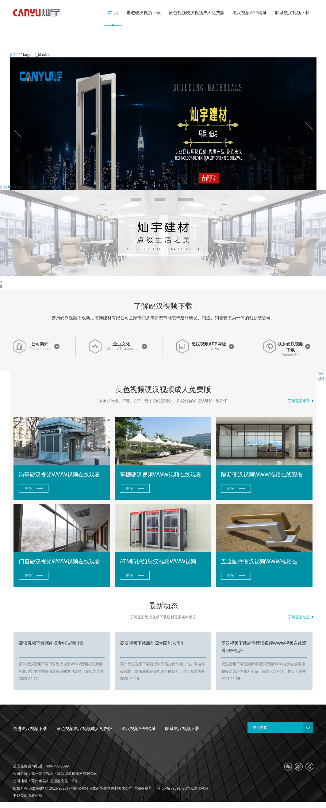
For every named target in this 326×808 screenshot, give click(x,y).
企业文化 (121, 343)
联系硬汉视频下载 (290, 346)
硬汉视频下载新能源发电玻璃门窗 (51, 643)
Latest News (208, 349)
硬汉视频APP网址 (208, 343)
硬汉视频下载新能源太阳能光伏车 (152, 643)
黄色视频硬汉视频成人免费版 (84, 728)
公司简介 (39, 343)
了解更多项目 (300, 401)
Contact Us (291, 355)
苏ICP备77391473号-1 (175, 788)
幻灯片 (15, 54)
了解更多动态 (300, 617)
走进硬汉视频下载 (30, 728)
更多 (28, 488)
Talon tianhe (40, 349)
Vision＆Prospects (121, 349)
